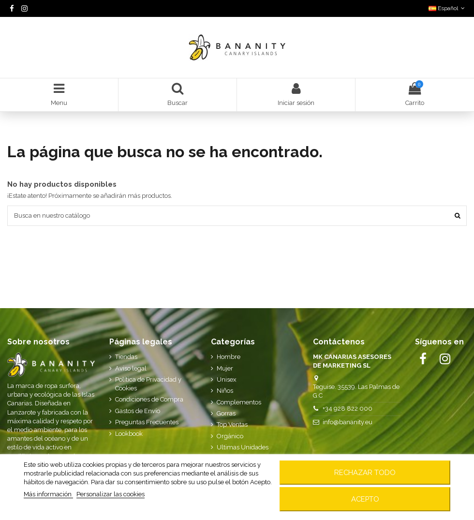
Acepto (365, 499)
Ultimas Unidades (242, 447)
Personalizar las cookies (110, 494)
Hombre (228, 356)
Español (448, 8)
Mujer (225, 368)
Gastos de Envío (137, 411)
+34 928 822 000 (347, 408)
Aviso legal (131, 368)
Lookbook (129, 433)
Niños (225, 390)
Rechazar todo (365, 472)
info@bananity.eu (347, 422)
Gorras (226, 413)
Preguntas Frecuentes (146, 422)
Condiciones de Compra (149, 399)
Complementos (239, 402)
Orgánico (230, 436)
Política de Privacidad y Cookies (148, 384)
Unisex (227, 379)
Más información (48, 494)
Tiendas (126, 356)
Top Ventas (232, 424)
